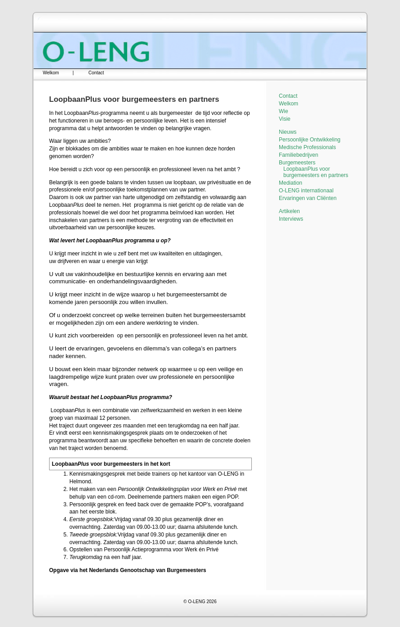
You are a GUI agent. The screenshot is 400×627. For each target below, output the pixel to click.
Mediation (290, 183)
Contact (96, 72)
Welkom (51, 72)
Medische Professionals (307, 147)
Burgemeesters (297, 162)
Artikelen (289, 211)
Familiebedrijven (298, 155)
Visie (285, 119)
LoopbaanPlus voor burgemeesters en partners (315, 172)
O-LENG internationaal (306, 190)
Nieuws (287, 132)
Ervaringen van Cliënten (307, 198)
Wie (283, 111)
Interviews (291, 219)
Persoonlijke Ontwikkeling (310, 139)
